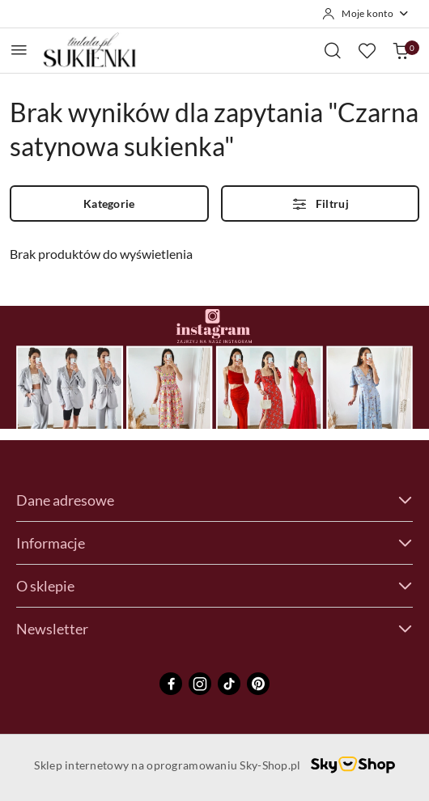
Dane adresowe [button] (214, 500)
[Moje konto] (366, 14)
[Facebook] (170, 683)
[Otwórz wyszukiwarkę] (333, 50)
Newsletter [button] (214, 629)
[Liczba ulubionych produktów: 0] (367, 50)
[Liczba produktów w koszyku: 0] (401, 50)
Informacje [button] (214, 543)
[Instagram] (200, 683)
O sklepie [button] (214, 586)
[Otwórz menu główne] (19, 49)
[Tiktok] (229, 683)
